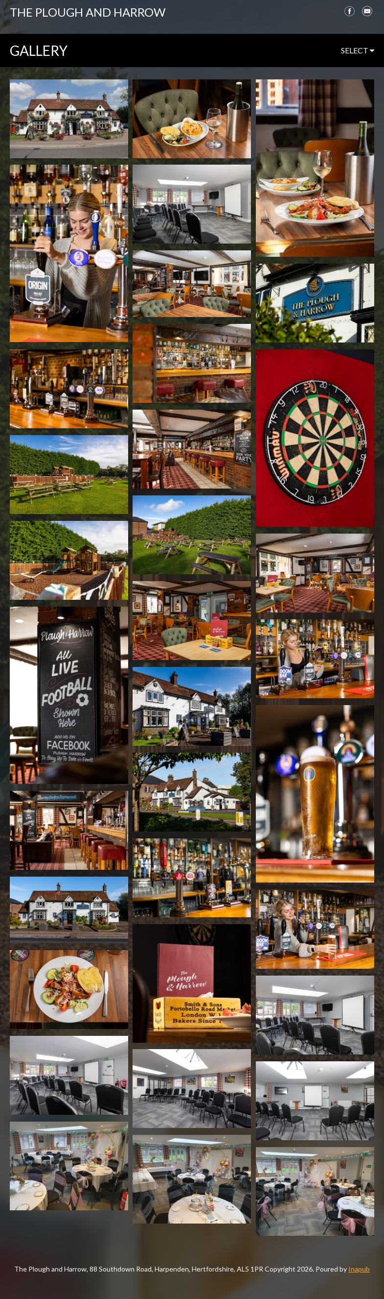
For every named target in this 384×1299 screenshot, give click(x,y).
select (357, 50)
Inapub (359, 1269)
